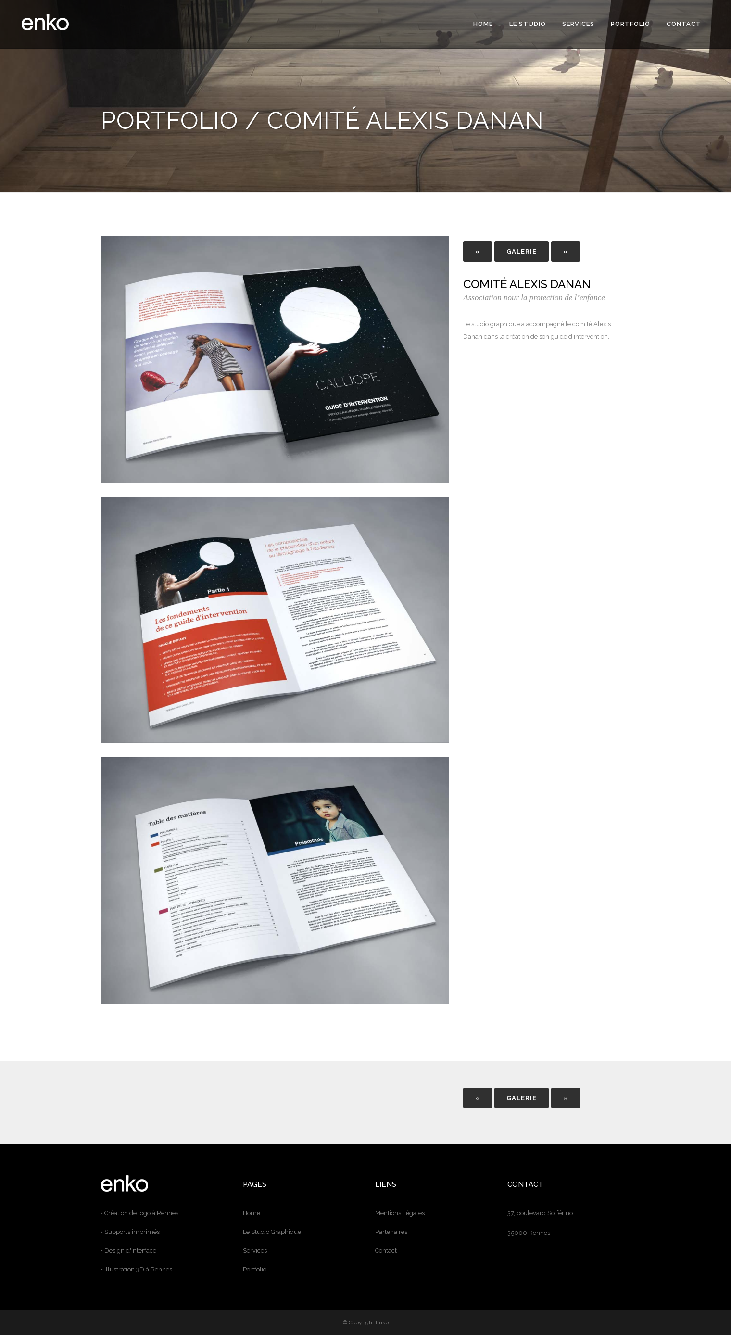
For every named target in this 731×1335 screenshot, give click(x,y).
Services (255, 1250)
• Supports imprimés (130, 1231)
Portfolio (254, 1269)
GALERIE (521, 251)
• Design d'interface (128, 1250)
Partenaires (391, 1231)
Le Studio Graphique (272, 1231)
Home (251, 1213)
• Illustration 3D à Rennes (136, 1269)
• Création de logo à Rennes (139, 1213)
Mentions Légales (400, 1213)
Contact (386, 1250)
